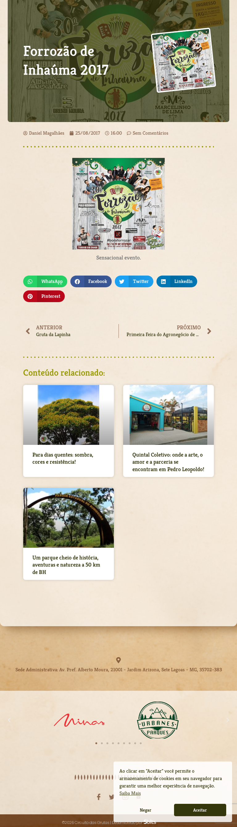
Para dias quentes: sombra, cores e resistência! (62, 458)
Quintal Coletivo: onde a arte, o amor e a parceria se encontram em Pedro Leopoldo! (168, 462)
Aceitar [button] (200, 810)
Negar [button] (145, 810)
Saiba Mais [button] (130, 793)
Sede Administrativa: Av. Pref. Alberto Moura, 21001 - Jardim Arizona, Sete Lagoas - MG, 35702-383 (118, 668)
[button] (45, 281)
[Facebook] (98, 793)
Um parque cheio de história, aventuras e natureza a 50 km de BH (66, 565)
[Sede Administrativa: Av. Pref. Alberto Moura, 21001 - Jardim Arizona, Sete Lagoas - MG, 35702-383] (118, 660)
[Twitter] (112, 793)
